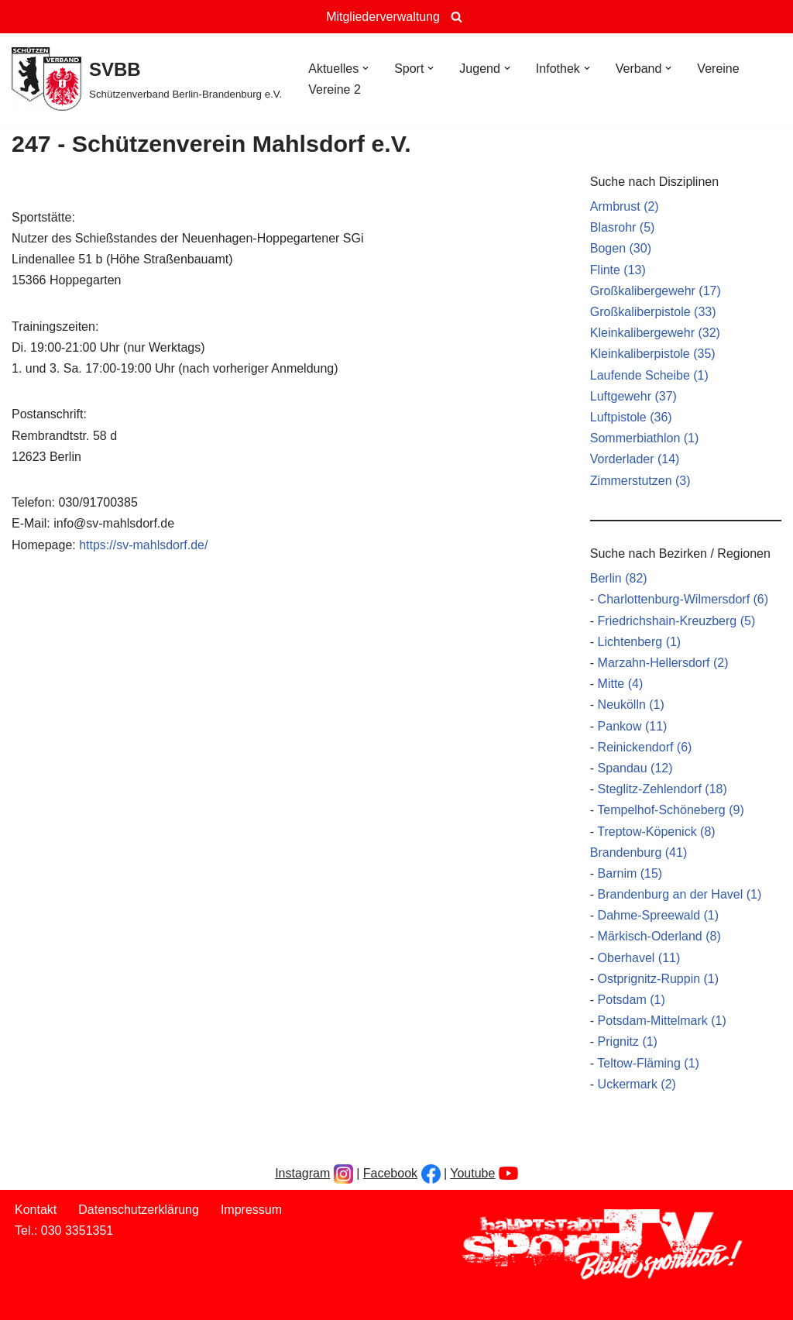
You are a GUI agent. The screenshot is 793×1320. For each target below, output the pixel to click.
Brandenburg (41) (638, 852)
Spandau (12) (635, 768)
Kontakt (36, 1209)
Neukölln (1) (631, 704)
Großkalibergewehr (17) (655, 290)
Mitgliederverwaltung (383, 16)
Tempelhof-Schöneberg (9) (670, 809)
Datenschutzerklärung (138, 1209)
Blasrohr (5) (622, 227)
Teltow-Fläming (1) (648, 1063)
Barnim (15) (630, 873)
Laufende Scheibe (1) (649, 375)
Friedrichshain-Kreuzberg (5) (677, 620)
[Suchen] (456, 16)
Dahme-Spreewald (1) (658, 915)
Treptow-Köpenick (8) (656, 831)
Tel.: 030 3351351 (64, 1230)
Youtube (472, 1173)
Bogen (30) (620, 248)
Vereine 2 (334, 89)
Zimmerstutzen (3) (640, 480)
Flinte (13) (618, 270)
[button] (365, 68)
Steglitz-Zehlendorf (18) (662, 789)
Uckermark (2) (637, 1084)
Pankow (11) (633, 726)
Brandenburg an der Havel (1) (680, 894)
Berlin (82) (618, 578)
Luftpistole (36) (631, 417)
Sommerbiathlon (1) (644, 438)
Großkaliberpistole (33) (653, 311)
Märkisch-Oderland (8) (659, 936)
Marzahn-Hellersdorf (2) (663, 662)
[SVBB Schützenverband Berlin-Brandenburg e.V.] (147, 79)
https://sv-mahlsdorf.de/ (143, 545)
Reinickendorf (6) (645, 747)
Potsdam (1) (631, 999)
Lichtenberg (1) (639, 641)
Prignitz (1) (627, 1041)
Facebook (390, 1173)
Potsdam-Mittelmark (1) (662, 1020)
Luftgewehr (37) (633, 396)
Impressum (251, 1209)
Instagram (302, 1173)
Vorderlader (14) (635, 459)
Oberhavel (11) (639, 957)
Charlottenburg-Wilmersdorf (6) (683, 599)
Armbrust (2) (624, 206)
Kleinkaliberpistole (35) (653, 353)
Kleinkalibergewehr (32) (655, 332)
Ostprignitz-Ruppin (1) (658, 978)
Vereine (718, 68)
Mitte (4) (621, 683)
